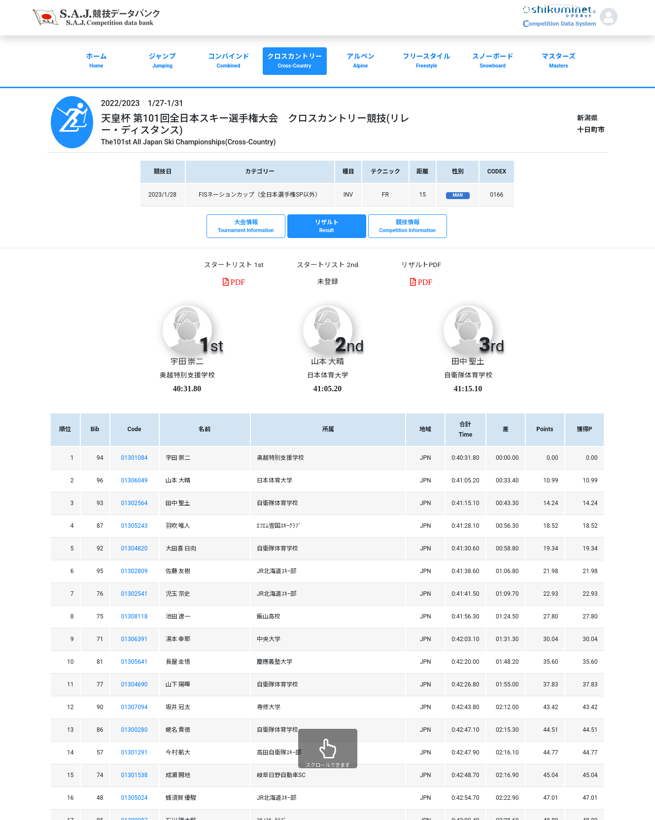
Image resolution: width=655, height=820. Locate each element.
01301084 (134, 457)
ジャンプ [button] (163, 61)
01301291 (134, 752)
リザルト (327, 227)
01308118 (134, 616)
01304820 (134, 548)
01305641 (134, 661)
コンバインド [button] (229, 61)
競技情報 (408, 227)
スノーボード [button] (493, 61)
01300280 (134, 729)
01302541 (134, 593)
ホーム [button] (97, 61)
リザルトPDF (421, 265)
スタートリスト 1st (233, 265)
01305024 (134, 797)
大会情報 (246, 227)
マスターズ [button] (559, 61)
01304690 (134, 684)
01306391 (134, 639)
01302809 (134, 571)
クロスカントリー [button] (295, 61)
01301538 (134, 775)
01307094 (134, 707)
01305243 (134, 525)
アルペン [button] (361, 61)
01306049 (134, 480)
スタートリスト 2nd (327, 265)
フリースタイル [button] (427, 61)
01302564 (134, 503)
